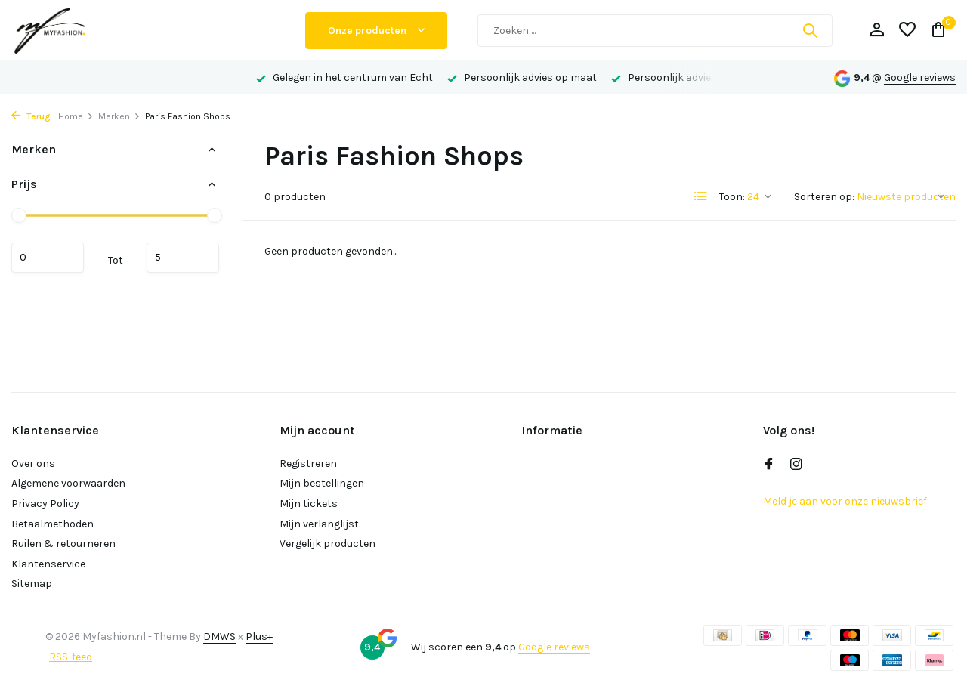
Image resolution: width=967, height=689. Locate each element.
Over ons (33, 463)
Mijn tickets (309, 503)
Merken (119, 116)
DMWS (219, 636)
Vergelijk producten (327, 543)
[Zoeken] (655, 30)
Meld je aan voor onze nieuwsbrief (845, 501)
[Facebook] (769, 465)
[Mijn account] (877, 30)
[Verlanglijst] (907, 30)
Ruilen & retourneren (63, 543)
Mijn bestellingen (322, 483)
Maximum (183, 258)
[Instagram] (796, 465)
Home (76, 116)
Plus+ (259, 636)
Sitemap (31, 583)
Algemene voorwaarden (68, 483)
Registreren (308, 463)
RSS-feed (70, 656)
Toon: (732, 196)
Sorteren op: (824, 196)
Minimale (47, 258)
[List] (701, 196)
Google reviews (920, 77)
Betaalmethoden (52, 524)
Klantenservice (48, 564)
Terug (31, 116)
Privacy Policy (45, 503)
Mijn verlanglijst (319, 524)
